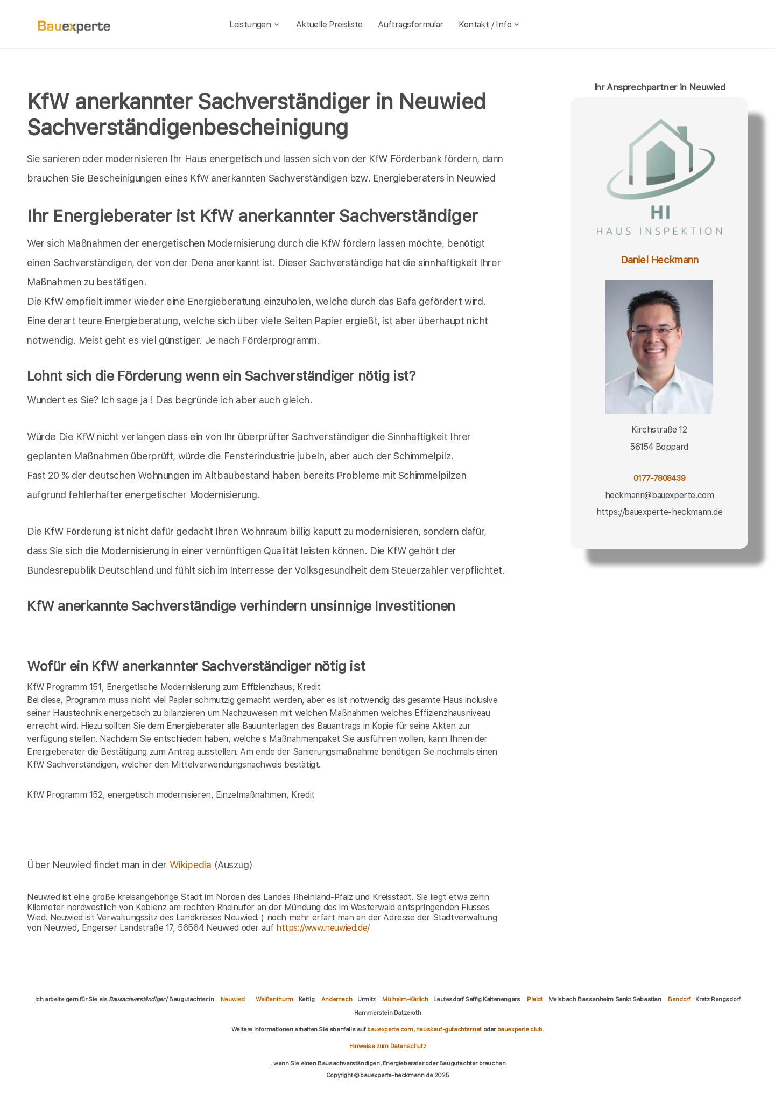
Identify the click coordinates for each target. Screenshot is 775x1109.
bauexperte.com (390, 1029)
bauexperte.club (519, 1029)
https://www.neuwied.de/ (323, 928)
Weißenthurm (274, 999)
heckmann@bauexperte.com (659, 495)
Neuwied (233, 999)
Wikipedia (192, 864)
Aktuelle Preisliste (329, 24)
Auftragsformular (410, 24)
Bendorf (679, 999)
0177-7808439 (659, 478)
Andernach (336, 999)
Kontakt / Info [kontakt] (489, 24)
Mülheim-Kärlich (405, 999)
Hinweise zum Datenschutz (387, 1046)
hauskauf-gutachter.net (449, 1029)
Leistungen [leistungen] (254, 24)
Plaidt (535, 999)
